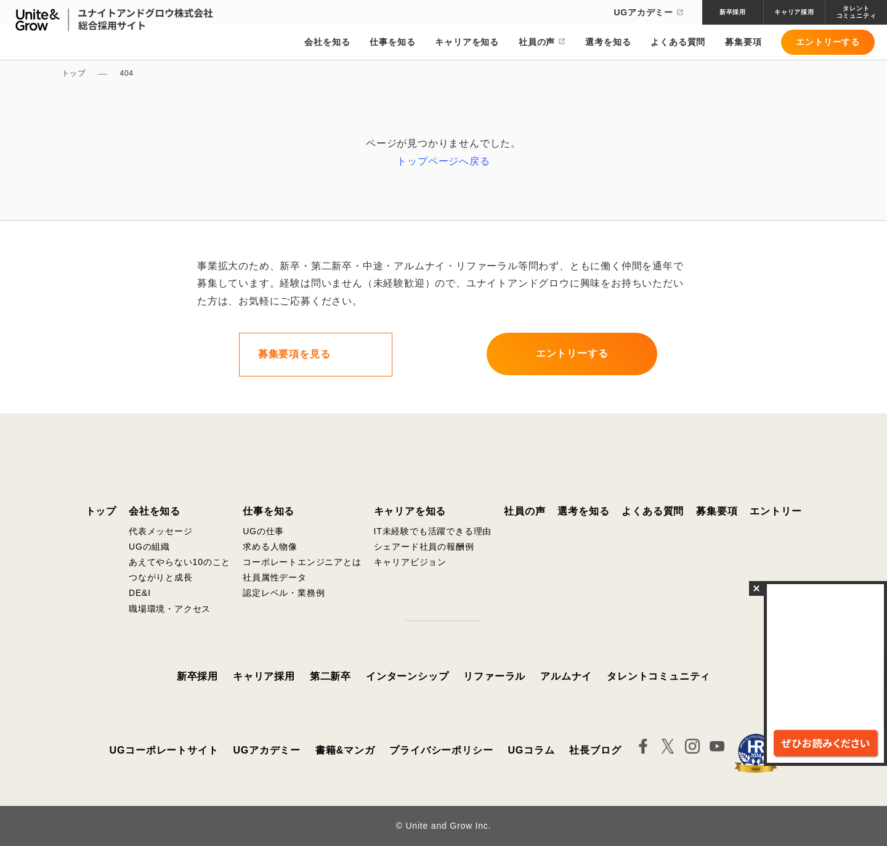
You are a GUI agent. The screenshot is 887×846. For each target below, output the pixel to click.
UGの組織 (149, 546)
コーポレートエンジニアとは (302, 562)
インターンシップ (407, 676)
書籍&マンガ (345, 750)
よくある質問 (677, 43)
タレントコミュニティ (658, 676)
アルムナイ (566, 676)
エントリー (775, 511)
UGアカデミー (649, 12)
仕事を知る (392, 43)
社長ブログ (595, 750)
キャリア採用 (264, 676)
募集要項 (743, 43)
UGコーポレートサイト (164, 750)
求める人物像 (270, 546)
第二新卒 (330, 676)
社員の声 (537, 43)
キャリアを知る (467, 43)
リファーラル (494, 676)
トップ (101, 511)
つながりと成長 (161, 577)
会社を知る (327, 43)
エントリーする (828, 43)
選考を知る (608, 43)
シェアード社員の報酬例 (424, 546)
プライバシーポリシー (441, 750)
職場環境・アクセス (170, 609)
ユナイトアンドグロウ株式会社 (443, 456)
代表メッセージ (161, 531)
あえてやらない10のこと (179, 562)
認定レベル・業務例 (284, 593)
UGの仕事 (263, 531)
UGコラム (531, 750)
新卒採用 (197, 676)
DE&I (140, 593)
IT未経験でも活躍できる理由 (433, 531)
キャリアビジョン (410, 562)
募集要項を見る (294, 354)
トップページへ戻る (443, 161)
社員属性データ (275, 577)
